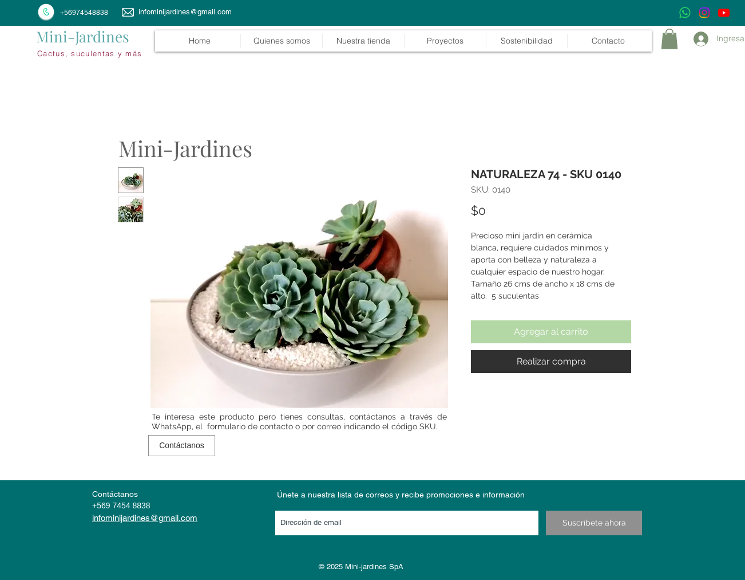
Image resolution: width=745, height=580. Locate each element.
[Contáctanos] (181, 445)
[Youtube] (724, 12)
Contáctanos (115, 494)
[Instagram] (704, 12)
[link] (669, 39)
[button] (363, 41)
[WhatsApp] (685, 12)
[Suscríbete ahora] (594, 523)
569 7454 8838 (123, 505)
